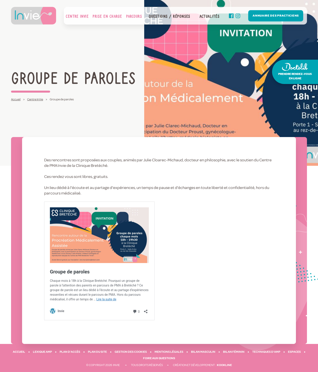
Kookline (224, 365)
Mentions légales (169, 351)
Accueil (19, 351)
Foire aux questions (159, 358)
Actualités (210, 16)
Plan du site (97, 351)
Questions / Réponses (169, 16)
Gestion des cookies (131, 351)
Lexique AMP (42, 351)
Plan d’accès (70, 351)
